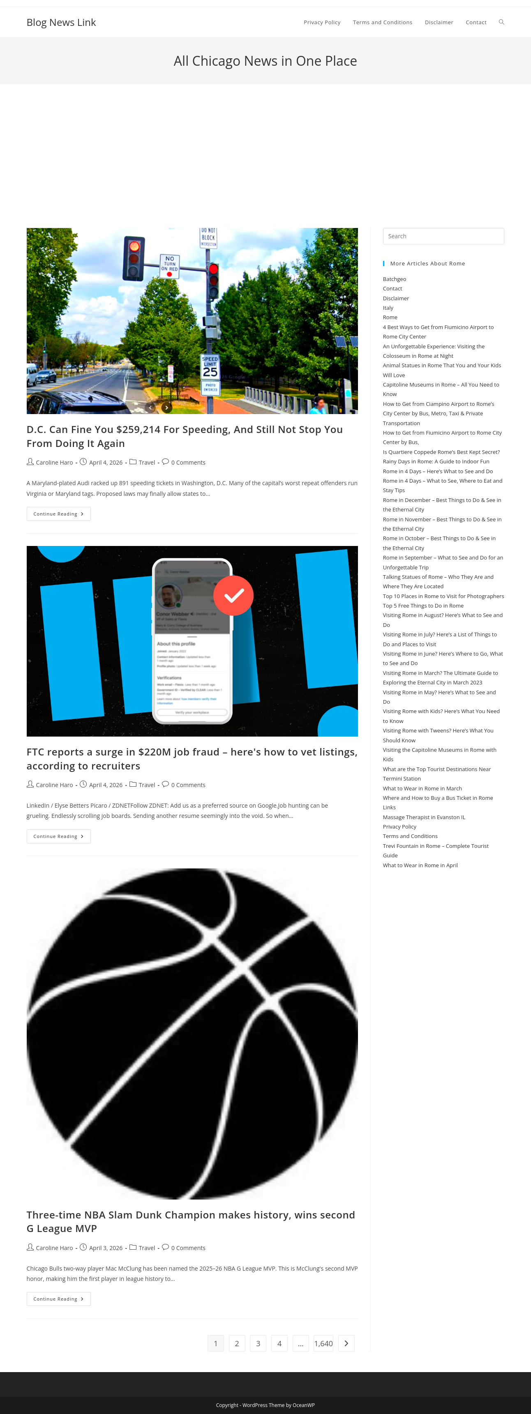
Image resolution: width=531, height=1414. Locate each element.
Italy (388, 307)
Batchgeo (394, 279)
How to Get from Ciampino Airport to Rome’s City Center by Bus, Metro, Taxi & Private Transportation (438, 413)
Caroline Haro (54, 462)
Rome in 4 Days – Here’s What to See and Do (438, 471)
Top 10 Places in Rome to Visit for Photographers (443, 596)
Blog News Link (61, 22)
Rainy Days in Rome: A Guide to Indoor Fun (436, 461)
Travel (147, 462)
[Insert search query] (444, 236)
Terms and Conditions (410, 836)
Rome (390, 317)
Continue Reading (62, 515)
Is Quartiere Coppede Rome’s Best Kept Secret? (441, 452)
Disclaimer (396, 298)
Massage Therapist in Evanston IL (424, 817)
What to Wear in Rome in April (420, 865)
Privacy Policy (399, 826)
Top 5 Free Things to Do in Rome (423, 605)
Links (389, 807)
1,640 (323, 1343)
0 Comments (188, 462)
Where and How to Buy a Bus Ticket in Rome (438, 797)
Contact (392, 288)
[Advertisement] (266, 166)
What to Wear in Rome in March (422, 788)
